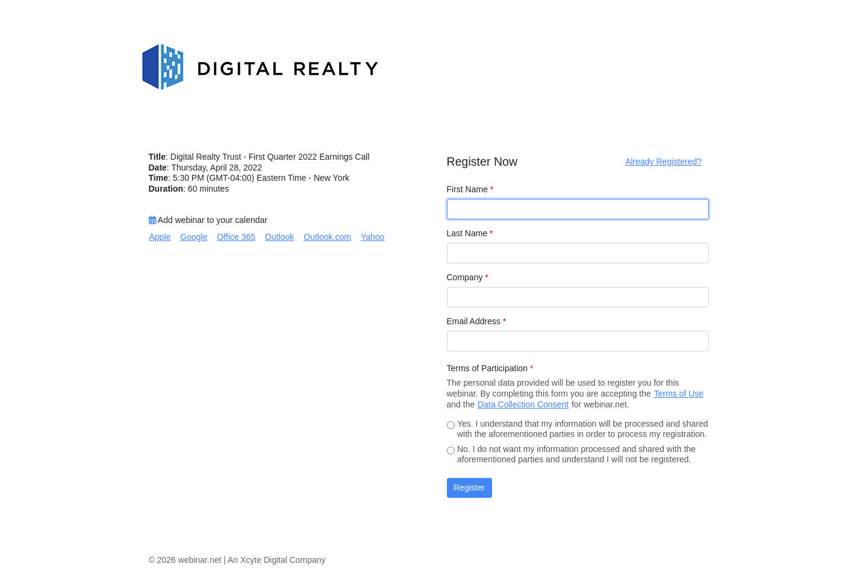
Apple (160, 237)
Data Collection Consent (523, 404)
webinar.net (200, 560)
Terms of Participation (490, 368)
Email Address (476, 321)
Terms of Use (678, 393)
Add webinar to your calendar (208, 220)
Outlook (279, 237)
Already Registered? (663, 161)
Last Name (470, 233)
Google (193, 237)
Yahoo (372, 237)
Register (469, 487)
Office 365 (236, 237)
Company (467, 277)
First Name (470, 189)
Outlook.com (327, 237)
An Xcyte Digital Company (277, 560)
